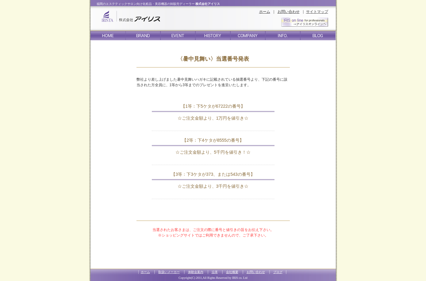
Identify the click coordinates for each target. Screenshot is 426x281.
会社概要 (232, 272)
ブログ (277, 272)
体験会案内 (195, 272)
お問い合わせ (289, 12)
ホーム (264, 12)
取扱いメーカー (169, 272)
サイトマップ (317, 12)
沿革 (215, 272)
